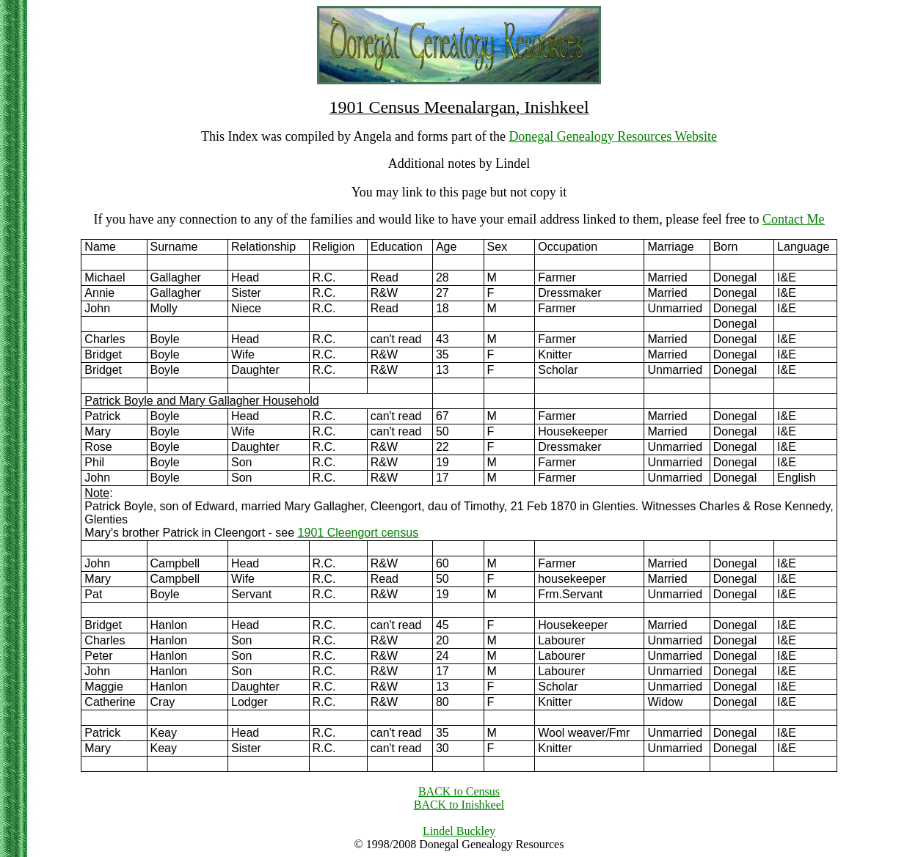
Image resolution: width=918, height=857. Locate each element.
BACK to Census (459, 791)
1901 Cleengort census (358, 532)
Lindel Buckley (459, 831)
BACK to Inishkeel (459, 804)
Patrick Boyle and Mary (144, 400)
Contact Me (793, 219)
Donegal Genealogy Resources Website (613, 136)
